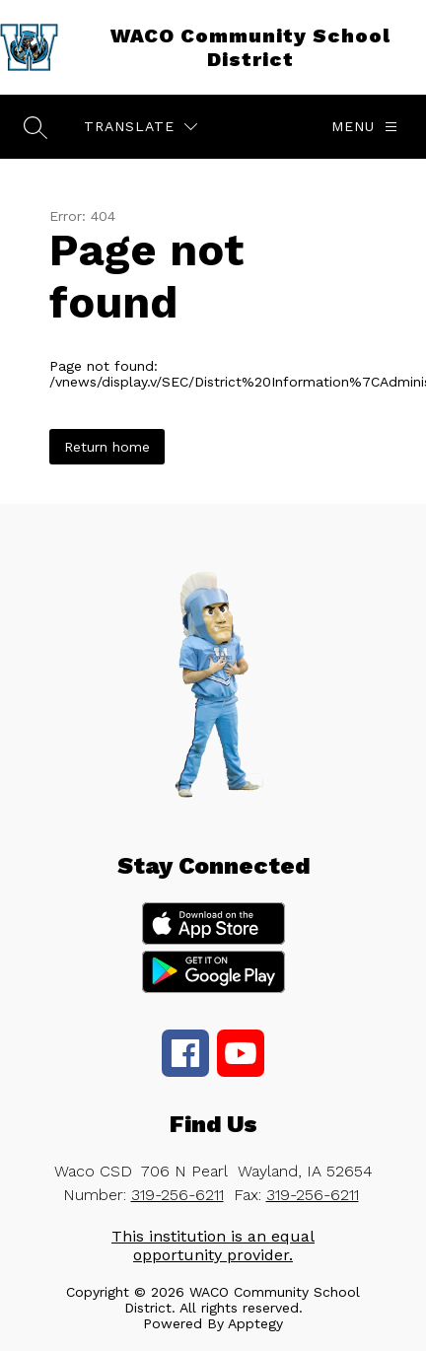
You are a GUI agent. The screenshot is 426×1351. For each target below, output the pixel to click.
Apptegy (255, 1323)
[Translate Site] (140, 126)
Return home (107, 447)
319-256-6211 (177, 1194)
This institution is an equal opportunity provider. (213, 1245)
